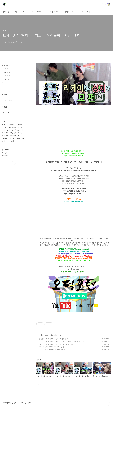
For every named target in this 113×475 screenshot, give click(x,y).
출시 (3, 136)
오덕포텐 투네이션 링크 (9, 468)
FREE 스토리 (85, 11)
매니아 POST (69, 11)
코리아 (9, 127)
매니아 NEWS (37, 11)
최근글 (4, 100)
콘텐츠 (8, 141)
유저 (12, 141)
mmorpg (5, 138)
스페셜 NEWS (53, 11)
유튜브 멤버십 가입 (26, 468)
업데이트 (4, 124)
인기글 (11, 100)
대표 (14, 138)
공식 (3, 141)
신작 (21, 130)
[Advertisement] (73, 332)
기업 (18, 127)
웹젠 (7, 133)
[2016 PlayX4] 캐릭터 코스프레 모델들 (51, 414)
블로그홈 (6, 11)
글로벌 (18, 138)
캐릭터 (4, 130)
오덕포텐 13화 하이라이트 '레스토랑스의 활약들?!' (54, 409)
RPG (23, 138)
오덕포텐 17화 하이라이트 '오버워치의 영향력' (53, 404)
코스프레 (20, 124)
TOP (108, 468)
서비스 (19, 133)
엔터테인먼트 (12, 124)
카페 (11, 133)
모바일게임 (13, 136)
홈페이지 (9, 130)
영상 (7, 136)
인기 (15, 133)
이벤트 (14, 127)
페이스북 (4, 163)
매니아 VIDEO (20, 11)
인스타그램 (9, 163)
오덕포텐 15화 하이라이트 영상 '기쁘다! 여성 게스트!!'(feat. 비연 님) (60, 406)
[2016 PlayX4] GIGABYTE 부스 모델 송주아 (53, 411)
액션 (10, 138)
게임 (18, 136)
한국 (22, 127)
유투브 (14, 163)
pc (18, 130)
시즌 (15, 130)
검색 (103, 4)
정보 (3, 133)
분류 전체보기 (6, 65)
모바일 (4, 127)
